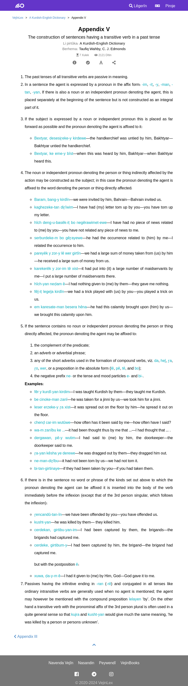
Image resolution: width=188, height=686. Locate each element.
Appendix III (26, 637)
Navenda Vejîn (60, 663)
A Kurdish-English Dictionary (47, 18)
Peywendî (107, 663)
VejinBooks (130, 663)
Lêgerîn (138, 6)
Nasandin (86, 663)
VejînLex (17, 18)
